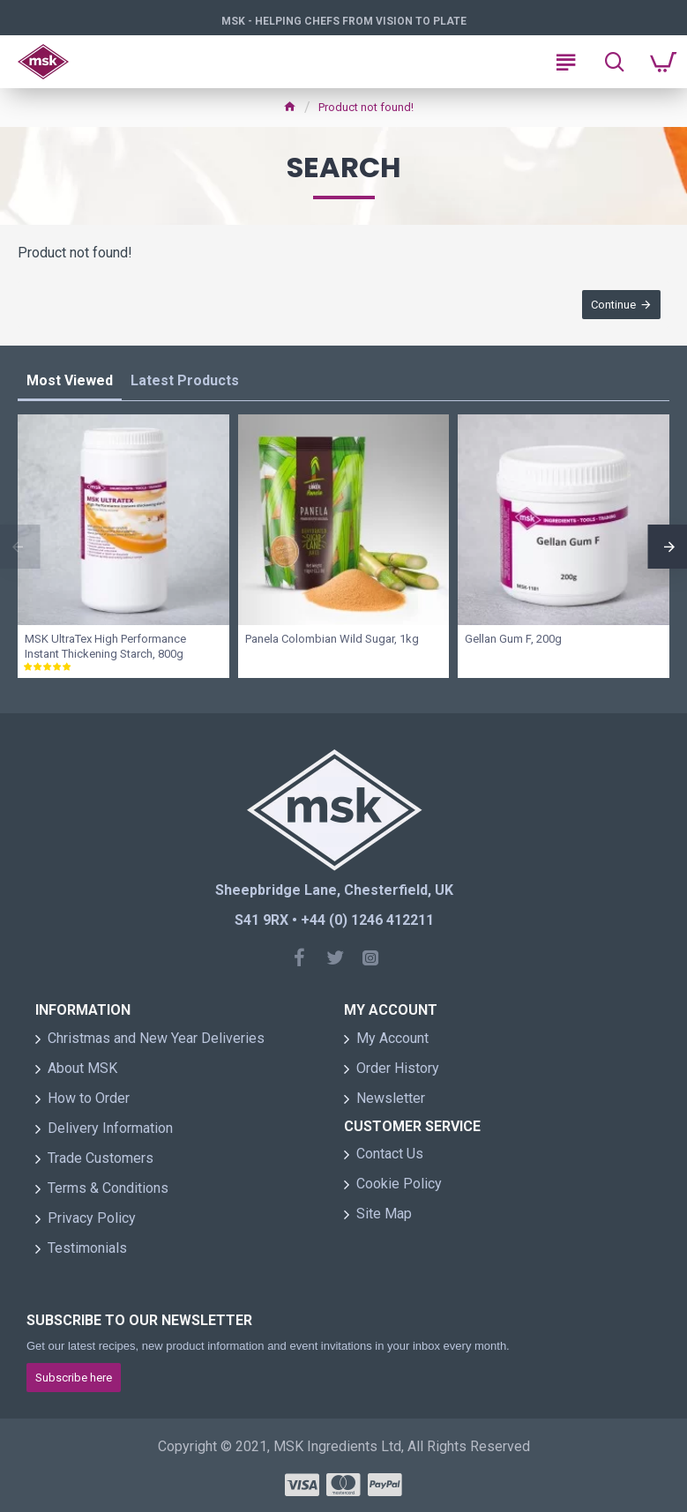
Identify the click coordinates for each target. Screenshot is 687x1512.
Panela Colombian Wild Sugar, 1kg (332, 639)
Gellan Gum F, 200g (513, 639)
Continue (613, 304)
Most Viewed (69, 380)
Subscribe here (73, 1377)
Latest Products (185, 380)
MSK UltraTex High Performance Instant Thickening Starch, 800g (105, 647)
